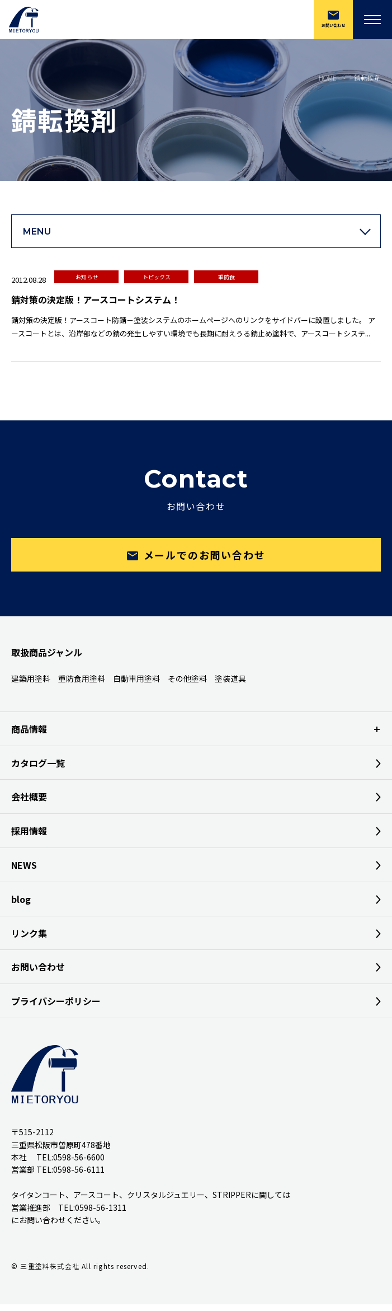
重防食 (226, 277)
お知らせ (86, 277)
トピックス (157, 277)
